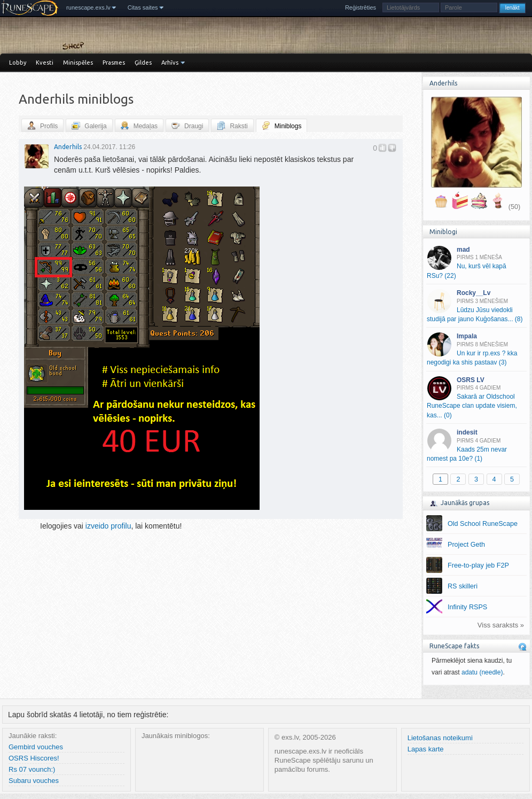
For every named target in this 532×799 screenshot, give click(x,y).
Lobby (17, 62)
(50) (514, 207)
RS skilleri (463, 586)
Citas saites (143, 7)
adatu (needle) (482, 672)
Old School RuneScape (483, 524)
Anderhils (68, 146)
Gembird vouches (36, 747)
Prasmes (114, 62)
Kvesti (44, 62)
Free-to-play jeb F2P (478, 565)
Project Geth (466, 544)
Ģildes (143, 62)
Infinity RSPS (467, 607)
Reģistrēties (360, 7)
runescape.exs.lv (88, 7)
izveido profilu (108, 526)
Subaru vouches (34, 781)
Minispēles (78, 62)
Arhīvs (169, 62)
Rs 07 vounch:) (32, 769)
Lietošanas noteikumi (440, 738)
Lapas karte (426, 749)
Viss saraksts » (501, 625)
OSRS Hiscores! (34, 758)
